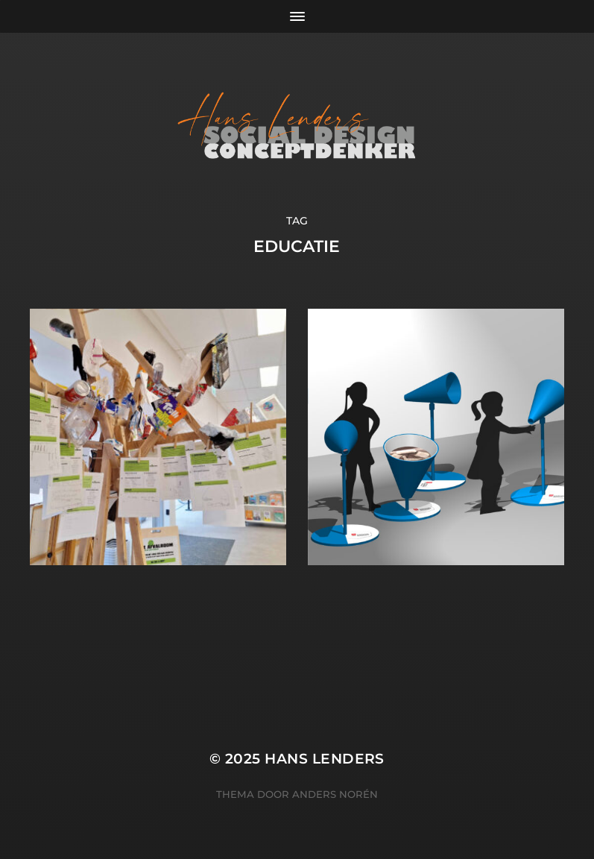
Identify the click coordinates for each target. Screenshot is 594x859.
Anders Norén (335, 794)
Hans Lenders (325, 758)
